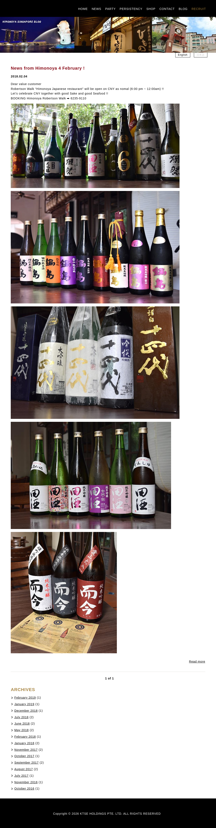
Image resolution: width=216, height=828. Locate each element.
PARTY (110, 9)
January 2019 (24, 704)
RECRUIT (199, 9)
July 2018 (21, 717)
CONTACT (167, 9)
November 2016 (26, 782)
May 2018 (21, 730)
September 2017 (26, 762)
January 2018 (24, 743)
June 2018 (22, 723)
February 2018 (25, 736)
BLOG (183, 9)
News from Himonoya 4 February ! (48, 68)
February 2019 (25, 697)
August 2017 (23, 769)
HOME (83, 9)
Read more (197, 661)
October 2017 (24, 756)
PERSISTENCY (131, 9)
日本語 (201, 54)
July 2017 (21, 775)
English (183, 54)
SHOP (150, 9)
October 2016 (24, 788)
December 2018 (26, 710)
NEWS (96, 9)
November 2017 (26, 749)
